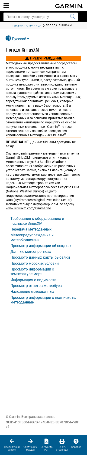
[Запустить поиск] (72, 17)
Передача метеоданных (31, 229)
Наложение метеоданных (32, 291)
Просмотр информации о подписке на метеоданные (43, 299)
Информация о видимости (33, 280)
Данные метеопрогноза (30, 251)
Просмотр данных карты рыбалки (40, 257)
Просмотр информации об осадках (40, 246)
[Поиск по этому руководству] (40, 17)
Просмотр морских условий (34, 263)
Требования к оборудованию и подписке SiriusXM (37, 220)
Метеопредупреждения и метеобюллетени (32, 237)
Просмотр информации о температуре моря (32, 271)
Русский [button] (16, 38)
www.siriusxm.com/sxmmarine (28, 208)
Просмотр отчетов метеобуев (36, 286)
